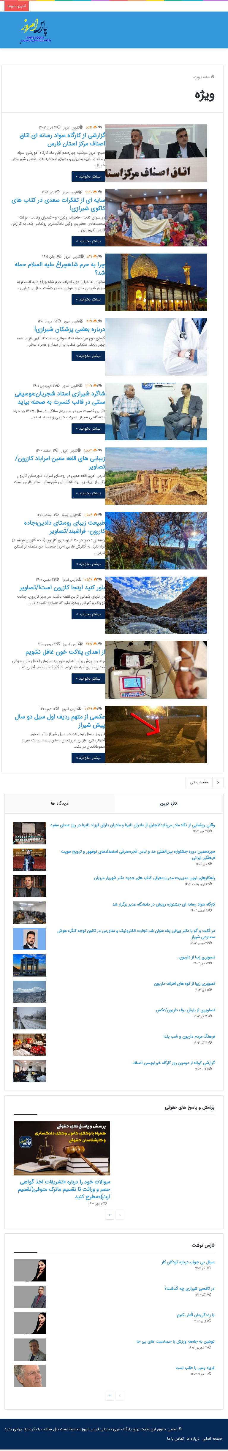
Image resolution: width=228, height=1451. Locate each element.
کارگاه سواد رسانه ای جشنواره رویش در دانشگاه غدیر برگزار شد (163, 905)
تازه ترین (168, 803)
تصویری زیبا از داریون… (195, 958)
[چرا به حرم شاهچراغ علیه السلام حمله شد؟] (156, 282)
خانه (208, 77)
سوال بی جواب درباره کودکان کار (188, 1263)
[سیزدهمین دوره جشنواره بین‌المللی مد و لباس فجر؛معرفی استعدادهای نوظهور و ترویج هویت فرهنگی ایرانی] (30, 860)
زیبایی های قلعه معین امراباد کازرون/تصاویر (60, 462)
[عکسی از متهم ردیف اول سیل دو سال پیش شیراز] (156, 734)
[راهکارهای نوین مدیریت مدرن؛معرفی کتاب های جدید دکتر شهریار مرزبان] (30, 887)
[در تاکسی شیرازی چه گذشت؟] (30, 1298)
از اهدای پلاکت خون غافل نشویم (65, 652)
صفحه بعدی (204, 782)
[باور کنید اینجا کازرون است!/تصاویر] (156, 605)
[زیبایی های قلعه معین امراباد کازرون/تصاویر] (156, 476)
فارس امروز (71, 127)
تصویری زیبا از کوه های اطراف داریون (183, 984)
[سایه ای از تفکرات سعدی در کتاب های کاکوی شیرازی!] (156, 217)
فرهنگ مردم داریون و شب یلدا (188, 1037)
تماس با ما (175, 1440)
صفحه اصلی (212, 1440)
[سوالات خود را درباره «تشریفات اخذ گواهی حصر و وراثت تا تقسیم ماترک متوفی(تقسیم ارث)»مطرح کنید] (62, 1149)
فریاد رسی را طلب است (194, 1369)
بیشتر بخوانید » (88, 176)
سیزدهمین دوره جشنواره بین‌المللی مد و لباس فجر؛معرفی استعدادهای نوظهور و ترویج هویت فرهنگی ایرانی (137, 855)
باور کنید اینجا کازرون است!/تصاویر (62, 587)
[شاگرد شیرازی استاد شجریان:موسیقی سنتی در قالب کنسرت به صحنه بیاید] (156, 411)
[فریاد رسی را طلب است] (30, 1377)
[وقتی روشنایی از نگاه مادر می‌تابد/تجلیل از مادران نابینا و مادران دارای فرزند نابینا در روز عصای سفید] (30, 834)
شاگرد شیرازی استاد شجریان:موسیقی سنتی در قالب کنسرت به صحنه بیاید (60, 398)
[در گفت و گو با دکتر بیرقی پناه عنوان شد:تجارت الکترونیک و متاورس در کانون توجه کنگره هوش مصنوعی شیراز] (30, 939)
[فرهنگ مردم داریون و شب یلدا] (30, 1045)
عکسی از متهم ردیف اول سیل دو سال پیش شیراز (60, 721)
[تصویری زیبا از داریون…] (30, 966)
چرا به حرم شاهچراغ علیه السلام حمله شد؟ (60, 269)
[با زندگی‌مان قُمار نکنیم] (30, 1325)
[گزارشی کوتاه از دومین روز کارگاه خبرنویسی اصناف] (30, 1072)
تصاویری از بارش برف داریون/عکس (184, 1010)
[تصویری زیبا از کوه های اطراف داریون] (30, 992)
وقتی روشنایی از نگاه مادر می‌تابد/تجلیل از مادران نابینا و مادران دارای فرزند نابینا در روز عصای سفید (136, 828)
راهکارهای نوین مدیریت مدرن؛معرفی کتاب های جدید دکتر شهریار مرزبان (154, 878)
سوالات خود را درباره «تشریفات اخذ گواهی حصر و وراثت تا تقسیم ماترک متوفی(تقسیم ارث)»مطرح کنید (64, 1190)
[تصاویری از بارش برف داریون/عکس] (30, 1019)
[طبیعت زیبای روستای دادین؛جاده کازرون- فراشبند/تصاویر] (156, 540)
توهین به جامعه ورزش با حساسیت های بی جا (175, 1343)
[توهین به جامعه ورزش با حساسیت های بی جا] (30, 1351)
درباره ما (193, 1440)
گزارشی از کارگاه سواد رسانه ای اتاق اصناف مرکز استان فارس (62, 139)
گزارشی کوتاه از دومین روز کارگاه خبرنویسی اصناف (173, 1063)
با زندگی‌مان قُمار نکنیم (195, 1316)
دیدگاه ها (59, 803)
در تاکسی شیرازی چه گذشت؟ (189, 1290)
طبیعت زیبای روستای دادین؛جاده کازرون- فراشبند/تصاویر (64, 527)
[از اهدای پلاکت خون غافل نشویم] (156, 669)
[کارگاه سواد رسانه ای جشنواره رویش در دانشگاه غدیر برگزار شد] (30, 913)
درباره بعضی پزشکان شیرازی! (69, 329)
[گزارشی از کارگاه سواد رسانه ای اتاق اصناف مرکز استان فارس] (156, 153)
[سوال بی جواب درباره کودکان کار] (30, 1272)
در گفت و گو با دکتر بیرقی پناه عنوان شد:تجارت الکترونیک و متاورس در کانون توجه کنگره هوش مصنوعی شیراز (135, 934)
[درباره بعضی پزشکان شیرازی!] (156, 347)
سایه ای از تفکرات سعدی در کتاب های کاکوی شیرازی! (58, 204)
